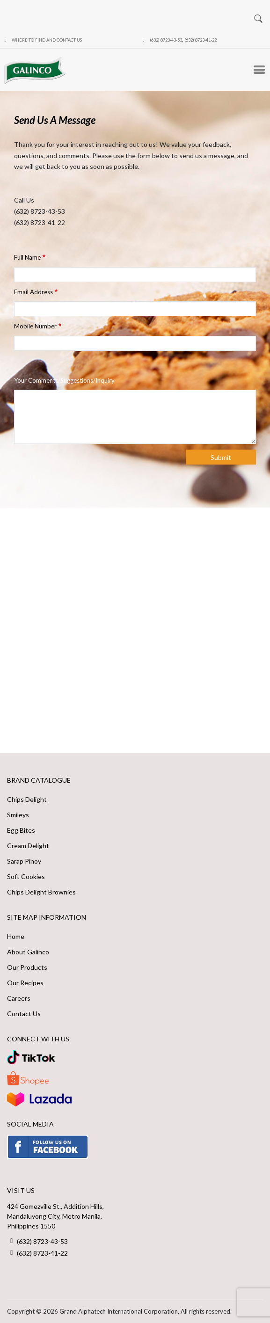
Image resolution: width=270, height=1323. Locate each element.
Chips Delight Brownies (41, 892)
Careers (18, 998)
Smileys (18, 815)
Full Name (27, 257)
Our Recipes (25, 983)
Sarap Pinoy (24, 861)
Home (15, 936)
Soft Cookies (26, 876)
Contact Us (24, 1014)
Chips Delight (27, 799)
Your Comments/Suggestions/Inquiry (64, 380)
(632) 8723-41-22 (200, 40)
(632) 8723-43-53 (166, 40)
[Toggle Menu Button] (259, 70)
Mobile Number (35, 326)
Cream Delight (28, 846)
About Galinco (28, 952)
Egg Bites (21, 830)
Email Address (33, 292)
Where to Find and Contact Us (47, 40)
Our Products (27, 967)
